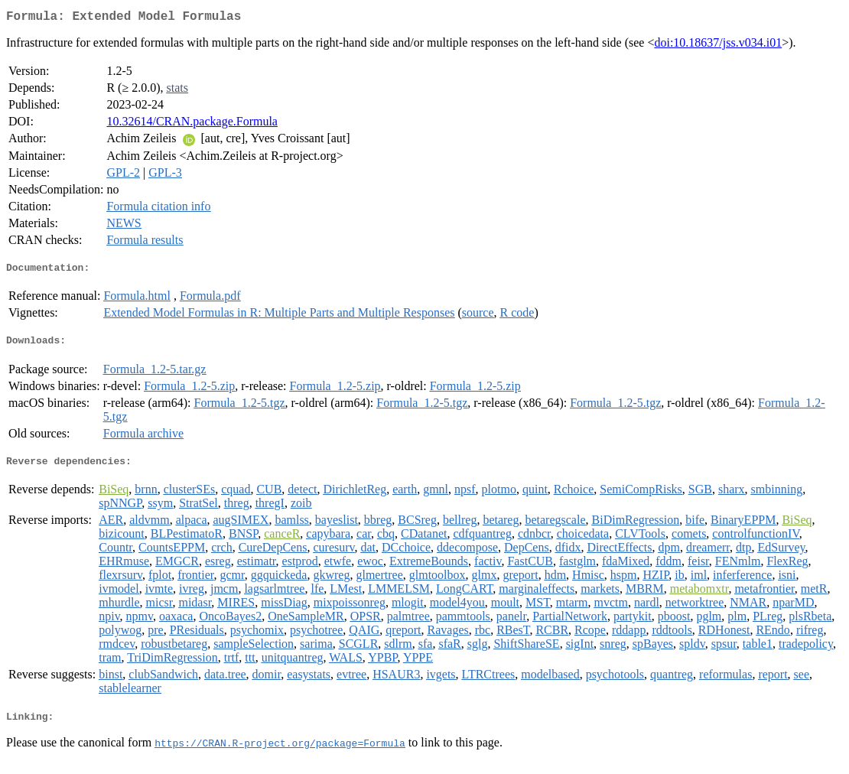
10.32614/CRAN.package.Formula (192, 124)
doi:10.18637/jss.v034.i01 (718, 45)
